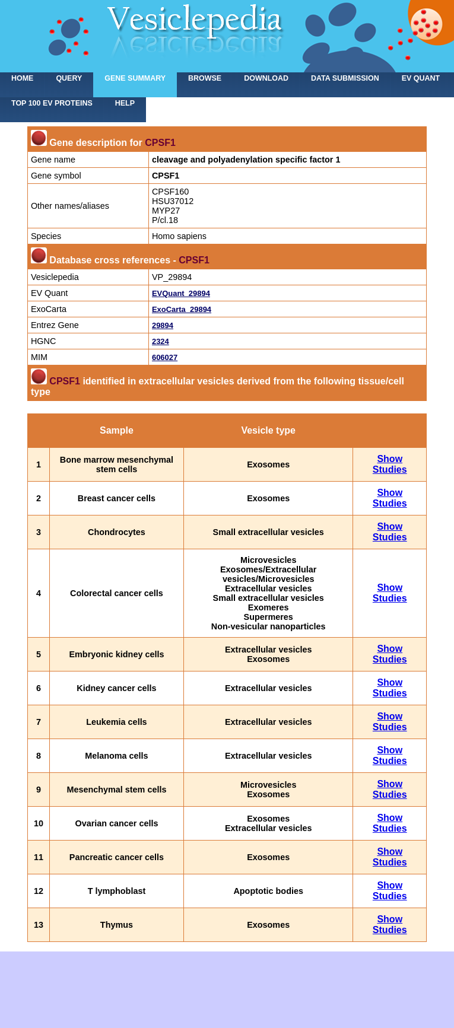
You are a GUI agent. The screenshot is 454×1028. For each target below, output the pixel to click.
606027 (164, 357)
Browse (204, 78)
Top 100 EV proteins (52, 103)
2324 (160, 341)
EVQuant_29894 (181, 293)
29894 (162, 325)
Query (69, 78)
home (22, 78)
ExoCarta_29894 (181, 309)
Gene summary (135, 78)
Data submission (345, 78)
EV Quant (421, 78)
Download (266, 78)
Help (125, 103)
